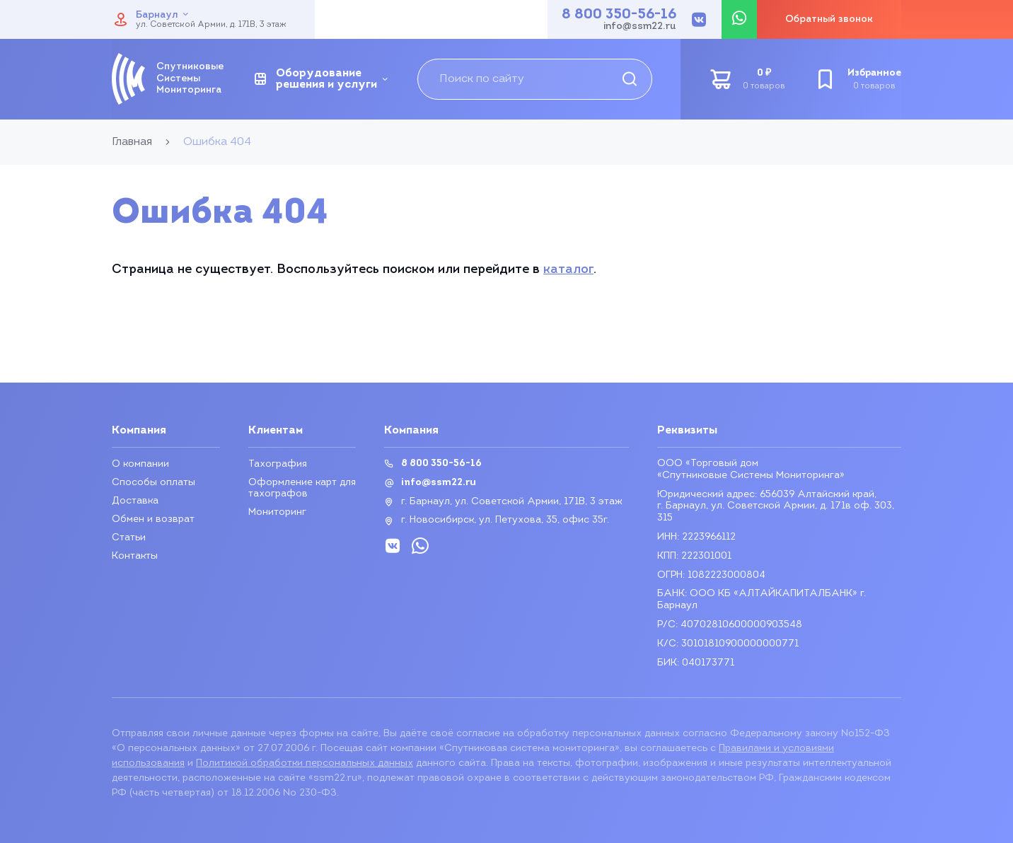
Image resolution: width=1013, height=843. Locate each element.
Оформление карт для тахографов (302, 488)
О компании (140, 464)
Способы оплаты (153, 482)
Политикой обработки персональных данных (304, 763)
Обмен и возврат (153, 519)
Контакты (135, 556)
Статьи (129, 538)
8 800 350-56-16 (619, 15)
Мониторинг (277, 512)
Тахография (277, 464)
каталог (568, 270)
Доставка (135, 501)
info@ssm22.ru (639, 27)
